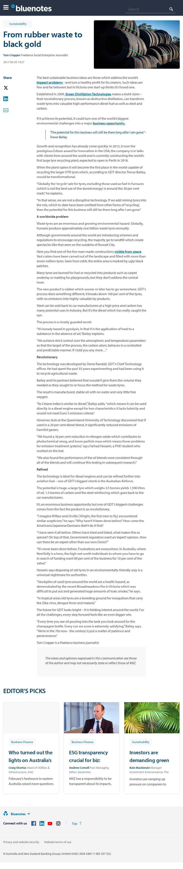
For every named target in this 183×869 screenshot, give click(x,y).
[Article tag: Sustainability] (140, 742)
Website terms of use (57, 842)
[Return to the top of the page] (77, 823)
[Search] (150, 9)
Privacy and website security (21, 842)
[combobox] (150, 9)
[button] (6, 8)
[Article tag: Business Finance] (22, 742)
